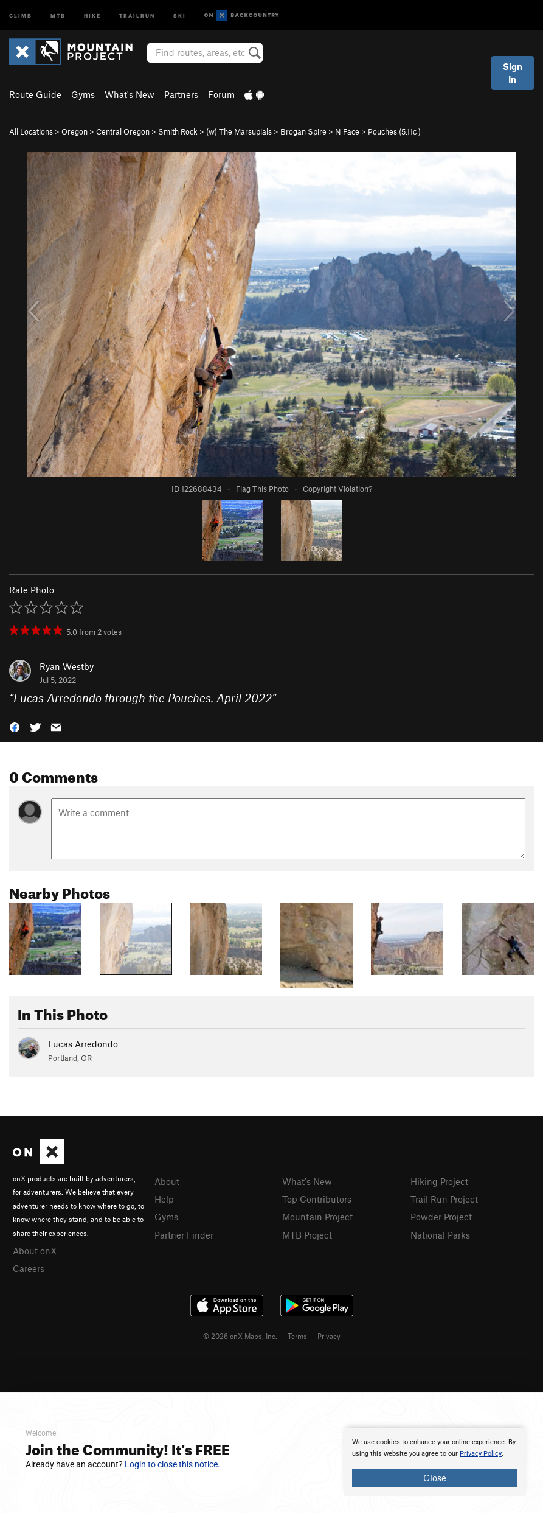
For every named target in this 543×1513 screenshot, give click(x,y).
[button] (14, 726)
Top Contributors (316, 1198)
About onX (35, 1250)
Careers (28, 1268)
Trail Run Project (444, 1198)
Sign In (512, 73)
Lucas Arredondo (83, 1043)
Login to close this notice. (172, 1464)
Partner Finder (183, 1234)
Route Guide (35, 94)
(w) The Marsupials (239, 131)
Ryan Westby (67, 666)
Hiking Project (439, 1181)
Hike (92, 15)
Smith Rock (178, 131)
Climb (20, 15)
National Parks (440, 1234)
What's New (129, 94)
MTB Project (307, 1234)
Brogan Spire (303, 131)
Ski (179, 15)
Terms (297, 1336)
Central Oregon (123, 131)
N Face (347, 131)
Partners (181, 94)
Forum (221, 94)
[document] (434, 1461)
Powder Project (441, 1216)
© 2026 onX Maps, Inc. (240, 1336)
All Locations (31, 131)
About (166, 1181)
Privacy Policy (481, 1454)
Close (434, 1477)
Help (164, 1198)
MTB (58, 15)
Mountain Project (317, 1216)
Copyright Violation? (337, 489)
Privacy (329, 1336)
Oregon (74, 131)
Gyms (83, 94)
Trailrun (137, 15)
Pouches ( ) (394, 131)
